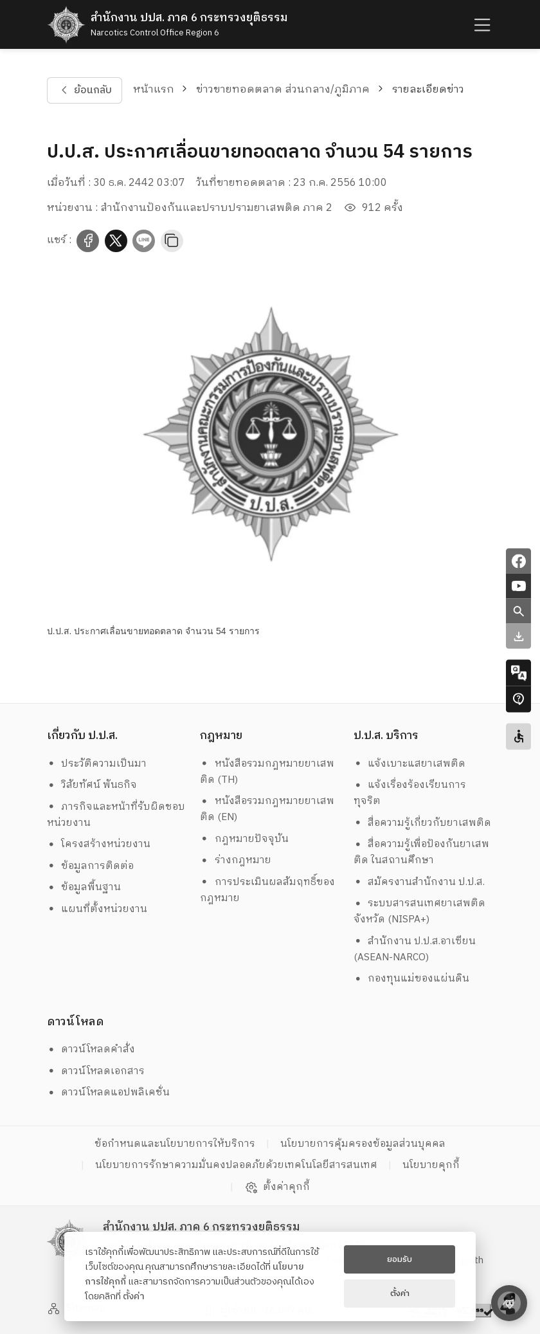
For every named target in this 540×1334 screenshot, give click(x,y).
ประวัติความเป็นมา (97, 764)
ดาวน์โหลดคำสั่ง (91, 1049)
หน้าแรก (153, 89)
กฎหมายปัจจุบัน (244, 839)
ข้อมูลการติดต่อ (90, 866)
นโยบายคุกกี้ (431, 1165)
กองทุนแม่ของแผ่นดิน (412, 979)
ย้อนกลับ (84, 90)
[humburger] (481, 24)
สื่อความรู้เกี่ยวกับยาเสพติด (423, 823)
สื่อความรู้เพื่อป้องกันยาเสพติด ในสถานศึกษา (422, 852)
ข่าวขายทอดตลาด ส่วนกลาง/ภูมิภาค (283, 89)
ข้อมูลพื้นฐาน (84, 887)
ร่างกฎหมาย (235, 860)
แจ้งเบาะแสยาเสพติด (410, 764)
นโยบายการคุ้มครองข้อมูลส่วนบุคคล (363, 1144)
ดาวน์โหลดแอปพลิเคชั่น (108, 1092)
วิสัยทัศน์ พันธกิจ (92, 785)
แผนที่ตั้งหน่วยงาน (97, 909)
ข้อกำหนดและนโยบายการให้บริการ (174, 1144)
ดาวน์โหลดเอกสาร (96, 1071)
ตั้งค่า (134, 1296)
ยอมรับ (399, 1259)
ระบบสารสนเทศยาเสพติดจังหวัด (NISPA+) (420, 911)
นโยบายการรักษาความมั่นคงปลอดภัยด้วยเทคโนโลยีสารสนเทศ (236, 1165)
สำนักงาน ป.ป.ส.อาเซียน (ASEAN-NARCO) (415, 949)
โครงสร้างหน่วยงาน (99, 844)
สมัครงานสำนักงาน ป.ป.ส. (419, 882)
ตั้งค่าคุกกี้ (277, 1187)
